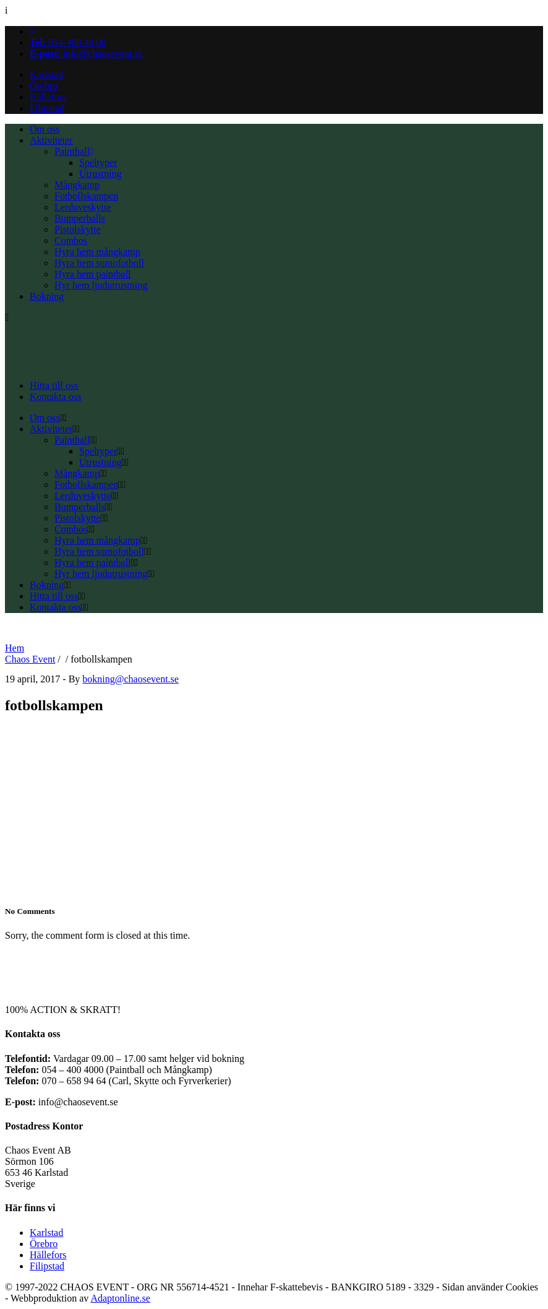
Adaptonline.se (120, 1298)
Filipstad (47, 108)
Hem (14, 648)
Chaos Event (30, 659)
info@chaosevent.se (86, 53)
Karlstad (46, 74)
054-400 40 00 (68, 42)
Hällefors (48, 97)
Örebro (44, 85)
